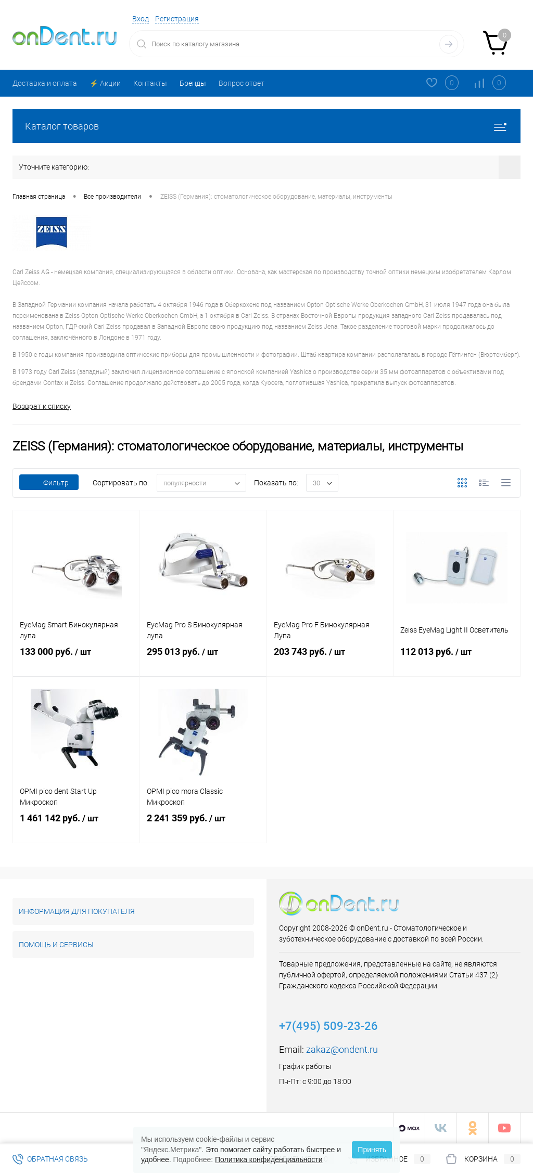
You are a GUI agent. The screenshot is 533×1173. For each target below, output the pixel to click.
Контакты (150, 83)
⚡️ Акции (105, 83)
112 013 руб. (456, 660)
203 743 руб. (330, 660)
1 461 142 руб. (76, 827)
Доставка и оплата (44, 83)
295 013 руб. (203, 660)
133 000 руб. (76, 660)
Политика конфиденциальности (269, 1159)
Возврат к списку (41, 406)
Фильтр (49, 483)
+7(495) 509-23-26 (328, 1026)
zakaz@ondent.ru (342, 1050)
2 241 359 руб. (203, 827)
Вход (140, 19)
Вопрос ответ (241, 83)
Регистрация (177, 19)
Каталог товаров (266, 126)
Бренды (193, 83)
